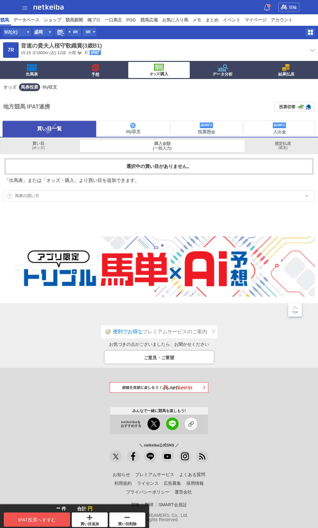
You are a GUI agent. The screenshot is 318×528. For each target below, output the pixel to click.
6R (75, 32)
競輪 (289, 7)
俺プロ (261, 19)
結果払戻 (286, 70)
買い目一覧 (49, 128)
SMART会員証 (172, 505)
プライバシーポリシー (148, 491)
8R (88, 32)
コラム (120, 19)
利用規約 (123, 483)
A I (61, 19)
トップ (8, 19)
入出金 (279, 128)
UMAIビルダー (95, 19)
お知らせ (121, 474)
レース (47, 19)
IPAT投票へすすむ (37, 519)
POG (298, 19)
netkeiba (49, 7)
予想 (72, 19)
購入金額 (162, 146)
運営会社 (183, 491)
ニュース (28, 19)
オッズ (9, 87)
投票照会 (206, 128)
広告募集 (172, 483)
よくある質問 (192, 474)
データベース (194, 19)
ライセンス (148, 483)
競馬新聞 (241, 19)
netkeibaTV (143, 19)
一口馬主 (280, 19)
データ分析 (222, 70)
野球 (149, 505)
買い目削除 (127, 521)
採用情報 (195, 483)
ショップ (220, 19)
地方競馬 (167, 19)
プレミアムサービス (154, 474)
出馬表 (32, 70)
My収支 (50, 87)
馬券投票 (29, 87)
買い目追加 (89, 520)
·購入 (159, 70)
